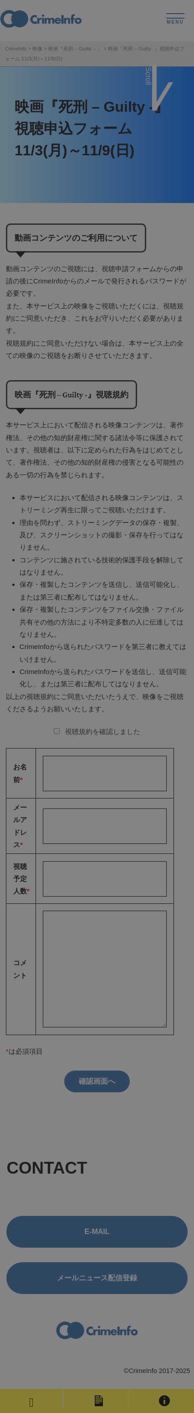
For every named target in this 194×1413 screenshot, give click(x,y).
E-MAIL (96, 1231)
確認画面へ (97, 1081)
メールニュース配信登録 (97, 1278)
